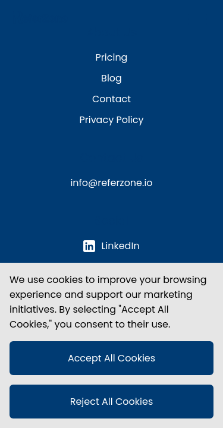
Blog (111, 78)
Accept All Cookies (111, 358)
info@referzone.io (111, 183)
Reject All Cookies (111, 401)
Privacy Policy (111, 120)
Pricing (112, 57)
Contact (111, 99)
